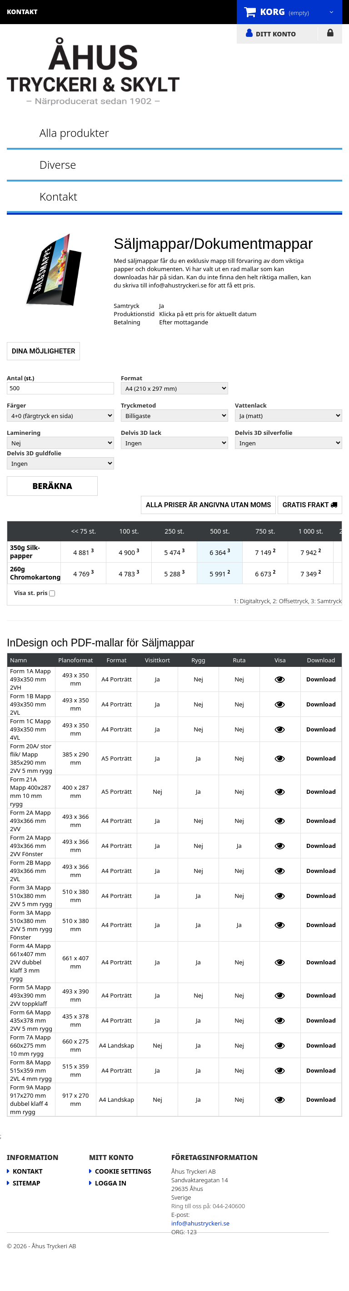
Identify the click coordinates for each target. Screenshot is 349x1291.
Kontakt (58, 196)
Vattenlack (251, 405)
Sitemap (26, 1183)
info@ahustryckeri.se (178, 285)
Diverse (58, 164)
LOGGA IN (330, 34)
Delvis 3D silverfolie (264, 433)
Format (131, 378)
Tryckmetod (138, 405)
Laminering (23, 433)
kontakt (22, 11)
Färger (16, 405)
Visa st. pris (31, 593)
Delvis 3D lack (141, 433)
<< (74, 531)
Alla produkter (74, 132)
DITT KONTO (276, 34)
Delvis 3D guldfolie (34, 453)
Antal (15, 378)
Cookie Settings (123, 1171)
